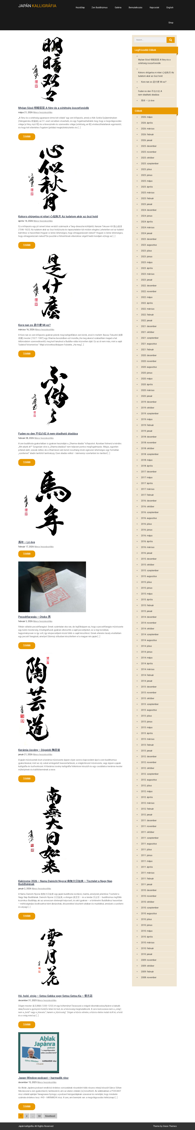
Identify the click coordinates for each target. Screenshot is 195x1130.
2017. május (146, 477)
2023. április (147, 268)
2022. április (147, 303)
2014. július (146, 646)
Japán (37, 5)
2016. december (149, 500)
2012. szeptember (150, 774)
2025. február (147, 198)
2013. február (147, 745)
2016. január (146, 553)
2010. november (148, 896)
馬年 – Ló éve (26, 542)
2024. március (147, 227)
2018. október (147, 448)
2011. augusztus (149, 843)
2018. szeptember (150, 454)
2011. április (147, 867)
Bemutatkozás (135, 7)
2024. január (146, 233)
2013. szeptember (150, 704)
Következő (50, 1116)
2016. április (147, 541)
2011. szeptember (150, 838)
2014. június (146, 652)
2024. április (147, 221)
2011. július (146, 849)
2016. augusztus (149, 518)
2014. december (149, 617)
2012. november (148, 762)
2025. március (147, 192)
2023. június (146, 256)
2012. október (147, 768)
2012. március (147, 803)
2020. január (146, 396)
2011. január (146, 884)
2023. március (147, 274)
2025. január (146, 204)
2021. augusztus (149, 343)
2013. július (146, 716)
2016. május (146, 535)
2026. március (147, 128)
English (169, 7)
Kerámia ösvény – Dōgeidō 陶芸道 (39, 750)
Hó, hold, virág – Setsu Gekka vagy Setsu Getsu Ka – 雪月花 (55, 996)
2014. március (147, 669)
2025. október (147, 157)
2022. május (146, 297)
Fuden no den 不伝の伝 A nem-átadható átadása (48, 433)
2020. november (148, 361)
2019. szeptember (150, 413)
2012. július (146, 785)
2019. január (146, 431)
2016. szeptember (150, 512)
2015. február (147, 605)
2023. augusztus (149, 245)
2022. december (149, 285)
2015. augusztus (149, 576)
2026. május (146, 117)
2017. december (149, 471)
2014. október (147, 628)
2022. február (147, 314)
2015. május (146, 593)
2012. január (146, 814)
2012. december (149, 756)
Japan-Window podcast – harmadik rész (43, 1077)
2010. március (147, 942)
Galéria (118, 7)
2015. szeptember (150, 570)
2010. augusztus (149, 913)
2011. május (146, 861)
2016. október (147, 506)
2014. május (146, 657)
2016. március (147, 547)
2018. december (149, 436)
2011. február (147, 878)
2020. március (147, 390)
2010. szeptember (150, 907)
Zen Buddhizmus (100, 7)
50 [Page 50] (39, 1116)
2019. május (146, 419)
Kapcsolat (154, 7)
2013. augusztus (149, 710)
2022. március (147, 309)
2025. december (149, 146)
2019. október (147, 407)
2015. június (146, 588)
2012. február (147, 809)
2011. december (149, 820)
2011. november (148, 826)
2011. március (147, 872)
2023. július (146, 250)
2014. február (147, 675)
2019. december (149, 402)
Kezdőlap (80, 7)
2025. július (146, 169)
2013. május (146, 727)
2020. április (147, 384)
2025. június (146, 175)
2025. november (148, 152)
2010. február (147, 948)
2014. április (147, 663)
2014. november (148, 623)
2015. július (146, 582)
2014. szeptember (150, 634)
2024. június (146, 216)
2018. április (147, 466)
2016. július (146, 524)
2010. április (147, 936)
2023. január (146, 280)
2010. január (146, 954)
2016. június (146, 529)
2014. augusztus (149, 640)
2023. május (146, 262)
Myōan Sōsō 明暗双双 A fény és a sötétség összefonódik (53, 108)
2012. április (147, 797)
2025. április (147, 186)
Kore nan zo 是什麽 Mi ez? (34, 325)
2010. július (146, 919)
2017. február (147, 495)
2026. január (146, 140)
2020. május (146, 378)
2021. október (147, 332)
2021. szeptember (150, 338)
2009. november (148, 960)
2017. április (147, 483)
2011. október (147, 832)
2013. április (147, 733)
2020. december (149, 355)
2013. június (146, 721)
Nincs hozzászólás (42, 112)
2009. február (147, 971)
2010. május (146, 931)
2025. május (146, 181)
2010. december (149, 890)
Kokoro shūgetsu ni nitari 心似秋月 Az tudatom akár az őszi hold (58, 216)
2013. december (149, 686)
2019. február (147, 425)
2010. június (146, 925)
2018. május (146, 460)
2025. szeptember (150, 163)
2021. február (147, 349)
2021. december (149, 326)
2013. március (147, 739)
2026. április (147, 123)
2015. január (146, 611)
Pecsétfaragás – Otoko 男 (34, 616)
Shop (170, 22)
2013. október (147, 698)
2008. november (148, 977)
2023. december (149, 239)
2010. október (147, 902)
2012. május (146, 791)
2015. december (149, 559)
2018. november (148, 442)
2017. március (147, 489)
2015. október (147, 564)
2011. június (146, 855)
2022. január (146, 320)
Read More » (26, 136)
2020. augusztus (149, 367)
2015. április (147, 599)
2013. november (148, 692)
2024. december (149, 210)
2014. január (146, 681)
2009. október (147, 966)
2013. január (146, 750)
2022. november (148, 291)
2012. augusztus (149, 779)
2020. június (146, 373)
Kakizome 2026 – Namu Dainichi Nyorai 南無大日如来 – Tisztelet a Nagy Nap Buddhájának (65, 882)
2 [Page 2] (26, 1116)
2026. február (147, 134)
